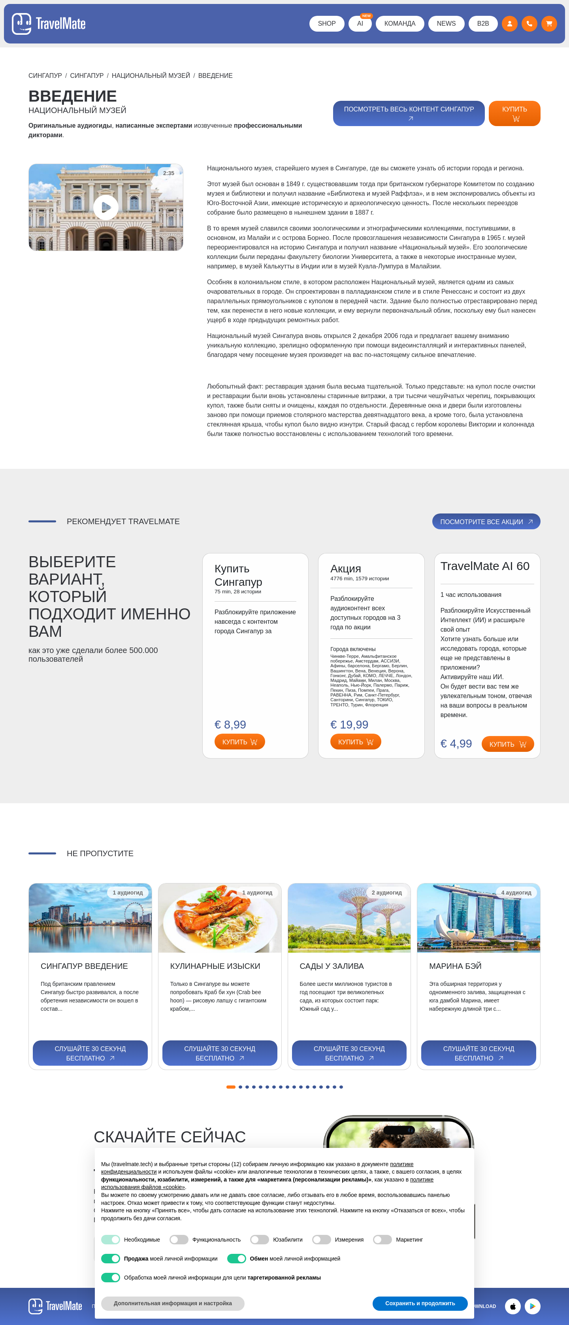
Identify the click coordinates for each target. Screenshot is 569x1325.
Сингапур (45, 75)
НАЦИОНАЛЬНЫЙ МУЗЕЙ (151, 75)
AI (364, 21)
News (446, 23)
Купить (514, 114)
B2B (483, 23)
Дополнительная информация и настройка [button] (173, 1303)
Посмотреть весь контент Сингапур (409, 114)
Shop (327, 23)
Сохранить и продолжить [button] (420, 1303)
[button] (231, 1087)
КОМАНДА (400, 23)
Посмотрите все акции (487, 522)
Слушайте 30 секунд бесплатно (90, 1054)
